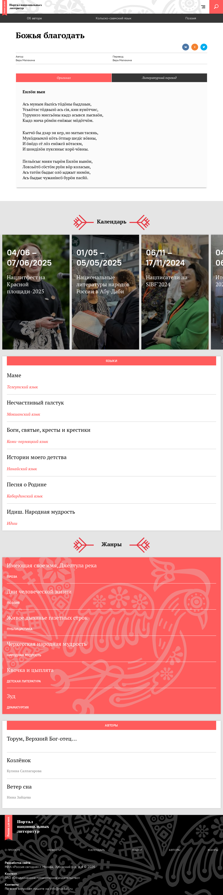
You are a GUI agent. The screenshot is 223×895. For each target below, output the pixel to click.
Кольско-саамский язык (113, 18)
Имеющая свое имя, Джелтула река (52, 565)
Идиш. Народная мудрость (41, 511)
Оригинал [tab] (64, 78)
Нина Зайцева (19, 797)
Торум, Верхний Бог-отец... (42, 738)
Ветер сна (19, 786)
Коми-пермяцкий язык (27, 441)
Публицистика (19, 629)
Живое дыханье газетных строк (47, 617)
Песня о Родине (27, 484)
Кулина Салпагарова (24, 771)
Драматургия (18, 707)
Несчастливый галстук (35, 402)
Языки (111, 361)
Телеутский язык (22, 387)
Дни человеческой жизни (39, 591)
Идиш (12, 523)
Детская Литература (24, 681)
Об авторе (34, 18)
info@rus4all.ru (61, 889)
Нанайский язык (22, 468)
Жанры (111, 544)
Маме (14, 375)
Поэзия (190, 18)
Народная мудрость (24, 655)
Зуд (11, 696)
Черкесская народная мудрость (47, 643)
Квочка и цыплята (30, 670)
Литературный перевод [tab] (159, 78)
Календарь (111, 222)
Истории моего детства (37, 457)
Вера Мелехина (25, 60)
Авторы (111, 725)
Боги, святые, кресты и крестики (49, 429)
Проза (12, 577)
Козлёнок (19, 760)
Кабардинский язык (25, 496)
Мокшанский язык (23, 414)
